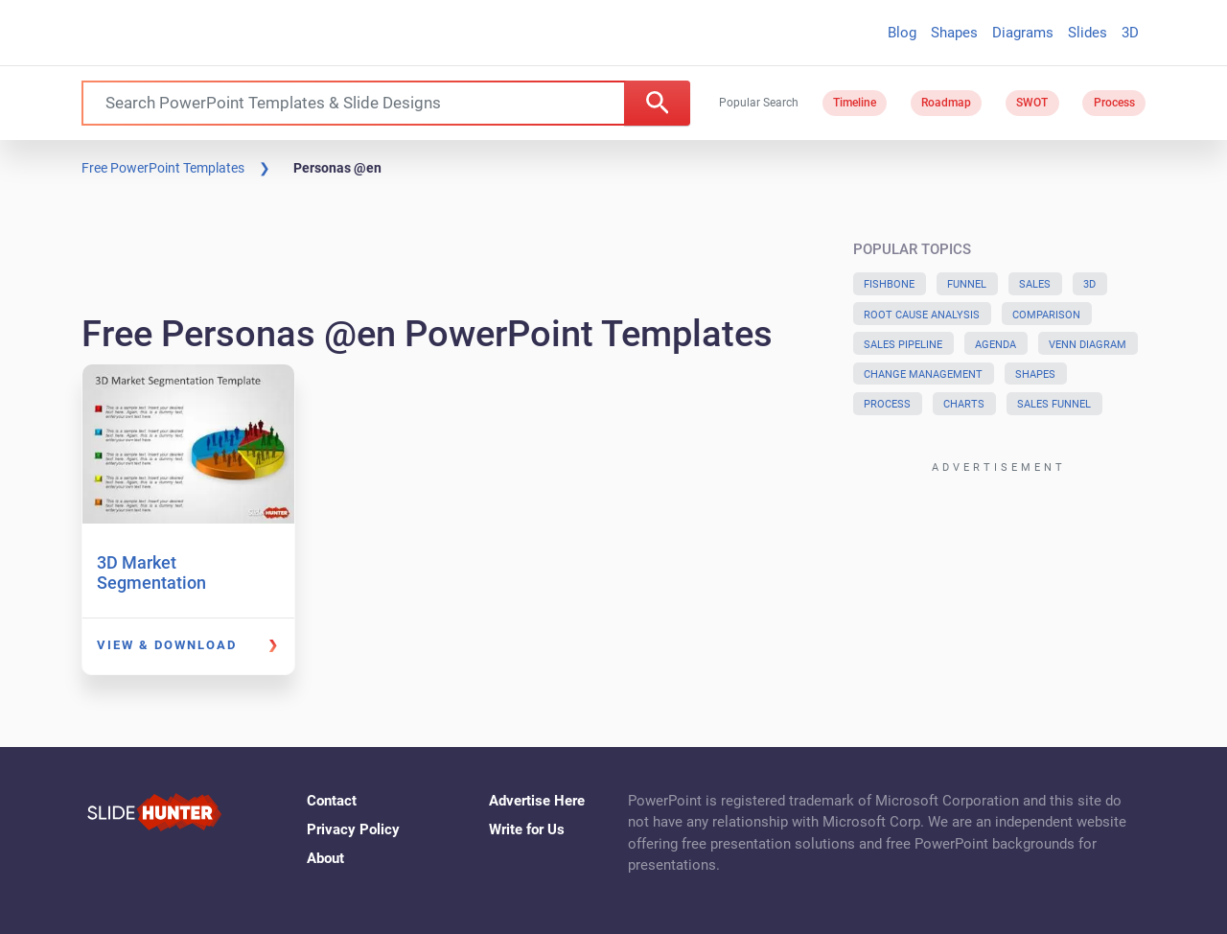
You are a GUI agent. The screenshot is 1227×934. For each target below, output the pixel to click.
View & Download (167, 645)
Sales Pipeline (903, 345)
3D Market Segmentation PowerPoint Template (180, 583)
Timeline (854, 102)
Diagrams (1022, 32)
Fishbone (889, 284)
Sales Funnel (1054, 404)
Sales (1035, 284)
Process (1114, 102)
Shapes (954, 32)
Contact (332, 800)
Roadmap (946, 102)
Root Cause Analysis (922, 315)
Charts (963, 404)
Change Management (923, 374)
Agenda (995, 345)
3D (1130, 32)
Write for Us (527, 829)
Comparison (1046, 315)
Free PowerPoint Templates (162, 167)
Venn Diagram (1087, 345)
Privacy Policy (353, 829)
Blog (902, 32)
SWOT (1032, 102)
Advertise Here (537, 800)
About (325, 858)
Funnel (966, 284)
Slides (1087, 32)
